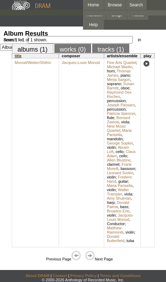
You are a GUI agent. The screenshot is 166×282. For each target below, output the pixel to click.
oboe (125, 88)
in (139, 39)
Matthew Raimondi (115, 230)
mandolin (115, 139)
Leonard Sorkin (120, 173)
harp (111, 202)
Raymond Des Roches (119, 94)
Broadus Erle (118, 211)
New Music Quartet (116, 128)
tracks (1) (110, 49)
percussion (116, 101)
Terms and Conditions (120, 276)
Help (93, 24)
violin (111, 147)
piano (125, 75)
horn (111, 71)
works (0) (73, 49)
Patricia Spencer (121, 113)
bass (124, 207)
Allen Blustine (119, 160)
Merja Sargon (118, 79)
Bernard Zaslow (118, 120)
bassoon (127, 168)
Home (93, 4)
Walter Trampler (118, 192)
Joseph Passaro (121, 105)
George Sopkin (120, 143)
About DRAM (37, 276)
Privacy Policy (83, 276)
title (18, 56)
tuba (130, 241)
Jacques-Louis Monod (81, 62)
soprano (114, 84)
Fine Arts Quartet (121, 62)
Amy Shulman (119, 198)
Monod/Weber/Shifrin (33, 62)
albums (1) (33, 49)
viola (125, 122)
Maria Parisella (119, 132)
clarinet (113, 164)
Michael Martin (119, 67)
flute (110, 118)
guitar (123, 181)
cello (119, 151)
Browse (115, 4)
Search (136, 4)
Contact (60, 276)
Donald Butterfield (116, 238)
